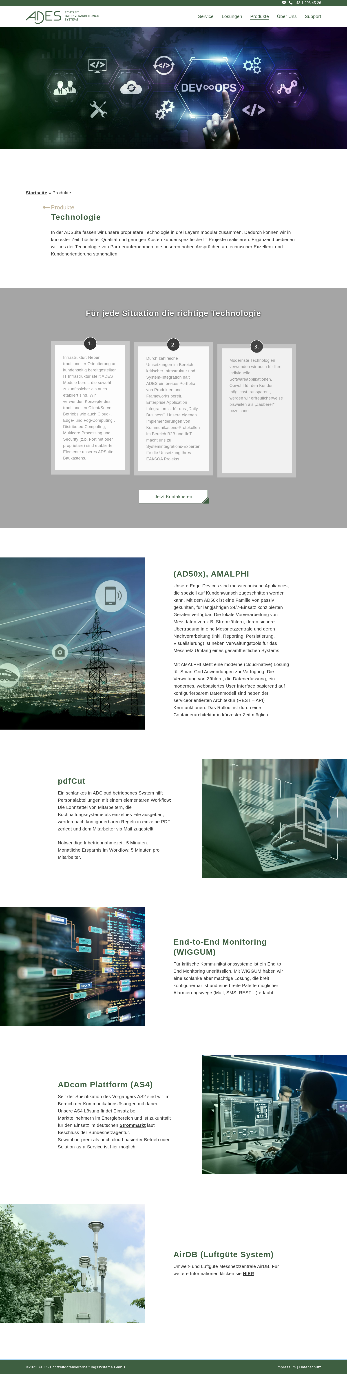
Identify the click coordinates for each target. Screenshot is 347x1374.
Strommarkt (133, 1125)
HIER (248, 1273)
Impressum (286, 1367)
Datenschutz (310, 1367)
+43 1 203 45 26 (307, 3)
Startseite (36, 192)
